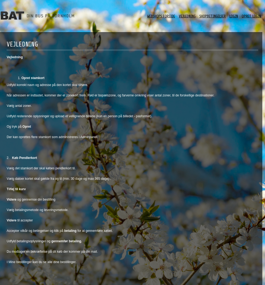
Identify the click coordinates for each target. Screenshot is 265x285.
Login (233, 16)
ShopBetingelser (212, 16)
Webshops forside (161, 16)
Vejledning (187, 16)
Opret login (251, 16)
